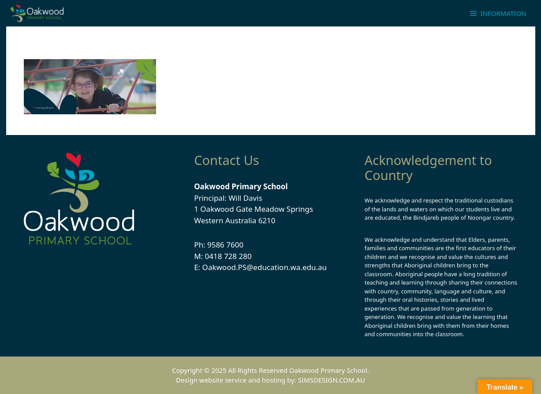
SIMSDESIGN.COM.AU (331, 379)
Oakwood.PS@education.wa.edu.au (264, 267)
